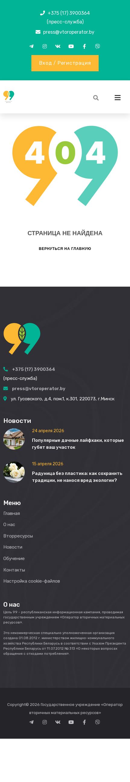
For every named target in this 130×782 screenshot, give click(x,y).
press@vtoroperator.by (68, 32)
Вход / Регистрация (65, 63)
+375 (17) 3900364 (69, 13)
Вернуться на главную (65, 553)
